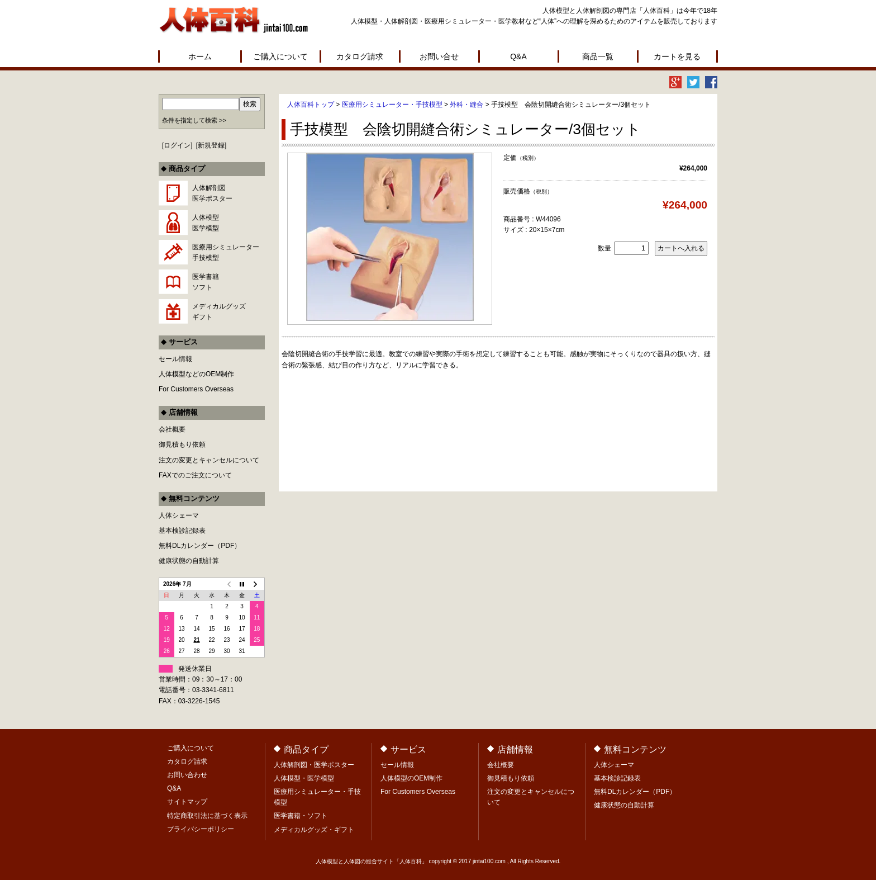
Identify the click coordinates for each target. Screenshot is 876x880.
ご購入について (280, 56)
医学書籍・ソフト (300, 816)
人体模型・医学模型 (304, 778)
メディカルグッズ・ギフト (314, 830)
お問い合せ (439, 56)
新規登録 (211, 145)
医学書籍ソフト (205, 282)
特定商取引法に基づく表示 (207, 816)
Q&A (518, 56)
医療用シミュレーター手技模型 (225, 252)
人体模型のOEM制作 (411, 778)
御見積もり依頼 (182, 444)
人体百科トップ (310, 104)
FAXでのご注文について (195, 475)
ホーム (200, 56)
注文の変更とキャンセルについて (209, 460)
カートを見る (677, 56)
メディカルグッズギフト (219, 311)
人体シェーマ (179, 515)
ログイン (177, 145)
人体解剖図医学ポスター (212, 193)
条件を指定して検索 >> (194, 120)
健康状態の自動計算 (189, 561)
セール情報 (175, 359)
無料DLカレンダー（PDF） (200, 546)
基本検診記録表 (182, 530)
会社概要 (172, 429)
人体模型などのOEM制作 (196, 374)
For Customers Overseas (196, 389)
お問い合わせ (187, 775)
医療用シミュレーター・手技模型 (392, 104)
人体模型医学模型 (205, 223)
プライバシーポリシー (200, 829)
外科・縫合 (466, 104)
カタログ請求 (359, 56)
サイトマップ (187, 802)
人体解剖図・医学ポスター (314, 765)
